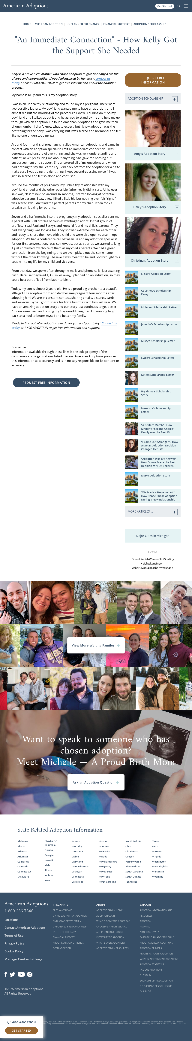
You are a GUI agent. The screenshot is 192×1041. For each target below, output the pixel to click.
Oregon (129, 856)
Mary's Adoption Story (155, 475)
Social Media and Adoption (156, 980)
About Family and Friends (68, 942)
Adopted (145, 926)
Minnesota (77, 876)
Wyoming (157, 876)
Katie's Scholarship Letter (157, 374)
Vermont (157, 851)
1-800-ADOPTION (21, 1022)
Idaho (47, 865)
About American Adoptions (156, 942)
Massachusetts (79, 866)
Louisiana (77, 851)
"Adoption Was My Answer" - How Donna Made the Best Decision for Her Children (159, 462)
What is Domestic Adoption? (113, 921)
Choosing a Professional (111, 926)
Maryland (77, 861)
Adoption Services (151, 948)
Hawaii (48, 860)
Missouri (103, 841)
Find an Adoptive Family (67, 921)
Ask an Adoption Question (96, 782)
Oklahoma (131, 851)
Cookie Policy (13, 951)
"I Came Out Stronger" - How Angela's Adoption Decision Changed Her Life (159, 445)
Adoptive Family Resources (112, 948)
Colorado (22, 866)
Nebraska (104, 851)
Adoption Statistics (152, 964)
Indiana (48, 875)
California (23, 861)
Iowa (47, 880)
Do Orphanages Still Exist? (156, 986)
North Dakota (133, 841)
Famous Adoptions (151, 969)
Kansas (75, 841)
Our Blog (145, 991)
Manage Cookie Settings (23, 959)
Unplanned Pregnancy (83, 24)
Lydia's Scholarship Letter (157, 358)
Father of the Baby (64, 932)
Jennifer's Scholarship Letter (159, 324)
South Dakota (133, 876)
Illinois (48, 870)
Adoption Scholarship (150, 24)
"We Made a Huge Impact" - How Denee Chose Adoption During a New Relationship (159, 496)
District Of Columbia (50, 843)
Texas (155, 841)
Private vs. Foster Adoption (156, 953)
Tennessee (131, 881)
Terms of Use (13, 935)
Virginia (156, 856)
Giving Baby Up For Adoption (70, 915)
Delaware (23, 876)
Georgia (49, 855)
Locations (11, 920)
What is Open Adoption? (110, 942)
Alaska (21, 846)
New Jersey (104, 866)
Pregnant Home (62, 910)
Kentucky (76, 846)
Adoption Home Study (109, 932)
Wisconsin (158, 871)
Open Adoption (62, 948)
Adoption (145, 921)
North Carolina (107, 881)
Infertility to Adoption (110, 937)
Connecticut (24, 871)
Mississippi (77, 881)
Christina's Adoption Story (155, 261)
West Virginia (160, 866)
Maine (75, 856)
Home (27, 24)
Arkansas (22, 856)
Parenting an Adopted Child (157, 937)
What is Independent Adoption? (159, 959)
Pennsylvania (133, 861)
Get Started (164, 6)
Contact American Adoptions (25, 928)
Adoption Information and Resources (156, 913)
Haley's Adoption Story (156, 207)
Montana (103, 846)
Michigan (76, 871)
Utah (155, 846)
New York (104, 876)
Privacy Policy (14, 943)
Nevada (102, 856)
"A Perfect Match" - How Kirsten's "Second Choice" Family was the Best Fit (157, 428)
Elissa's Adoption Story (156, 273)
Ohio (128, 846)
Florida (48, 850)
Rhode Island (132, 866)
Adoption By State (151, 932)
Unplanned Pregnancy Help (69, 926)
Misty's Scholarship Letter (158, 341)
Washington (159, 861)
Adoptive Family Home (109, 910)
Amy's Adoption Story (156, 154)
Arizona (22, 851)
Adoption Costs (106, 915)
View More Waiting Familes (96, 645)
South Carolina (134, 871)
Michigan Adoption (49, 24)
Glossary (145, 975)
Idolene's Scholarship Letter (159, 307)
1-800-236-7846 (18, 910)
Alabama (22, 841)
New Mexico (105, 871)
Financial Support (116, 24)
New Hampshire (107, 861)
